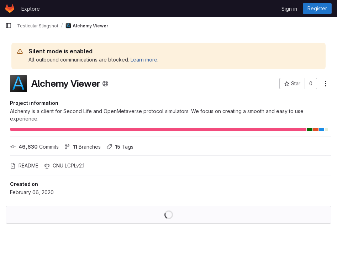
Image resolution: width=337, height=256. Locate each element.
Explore (30, 9)
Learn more (144, 60)
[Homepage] (10, 8)
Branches (82, 147)
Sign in (289, 9)
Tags (119, 147)
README (24, 165)
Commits (34, 147)
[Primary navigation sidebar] (8, 25)
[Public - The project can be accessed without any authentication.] (105, 83)
